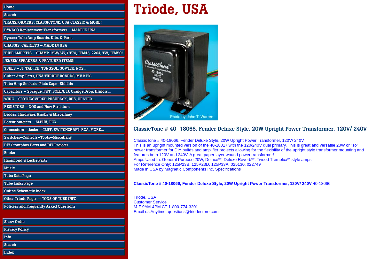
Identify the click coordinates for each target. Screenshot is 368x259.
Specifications (228, 169)
